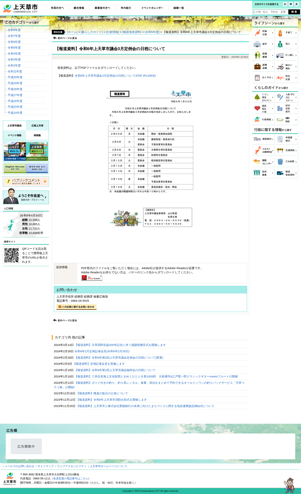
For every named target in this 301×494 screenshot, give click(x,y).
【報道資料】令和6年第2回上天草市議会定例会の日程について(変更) (119, 357)
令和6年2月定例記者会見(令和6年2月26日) (102, 351)
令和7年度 (14, 35)
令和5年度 (14, 47)
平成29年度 (15, 83)
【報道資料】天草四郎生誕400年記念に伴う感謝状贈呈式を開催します (120, 344)
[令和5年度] (152, 32)
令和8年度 (14, 29)
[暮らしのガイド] (92, 32)
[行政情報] (112, 32)
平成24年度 (15, 112)
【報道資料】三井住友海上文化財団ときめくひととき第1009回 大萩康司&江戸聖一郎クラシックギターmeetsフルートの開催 (156, 376)
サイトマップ (46, 466)
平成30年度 (15, 77)
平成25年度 (15, 106)
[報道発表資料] (131, 32)
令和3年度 (14, 59)
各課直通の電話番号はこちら (70, 478)
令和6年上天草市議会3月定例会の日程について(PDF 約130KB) (115, 75)
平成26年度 (15, 101)
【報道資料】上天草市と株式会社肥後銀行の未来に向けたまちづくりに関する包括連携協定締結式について (145, 406)
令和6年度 (14, 41)
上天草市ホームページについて (108, 466)
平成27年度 (15, 95)
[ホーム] (72, 32)
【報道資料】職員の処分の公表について (102, 393)
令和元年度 (15, 71)
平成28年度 (15, 89)
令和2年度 (14, 65)
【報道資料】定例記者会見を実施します (99, 363)
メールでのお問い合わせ (19, 466)
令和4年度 (14, 53)
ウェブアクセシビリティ (72, 466)
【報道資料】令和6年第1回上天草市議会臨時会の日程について (115, 370)
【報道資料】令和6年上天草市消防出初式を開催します (112, 399)
